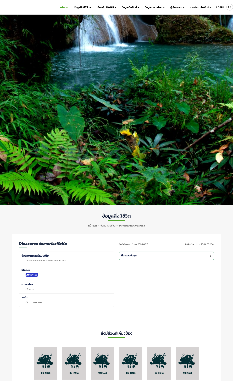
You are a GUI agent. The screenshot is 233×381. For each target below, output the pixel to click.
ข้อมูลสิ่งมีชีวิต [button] (82, 7)
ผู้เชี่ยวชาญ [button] (177, 7)
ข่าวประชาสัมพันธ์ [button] (200, 7)
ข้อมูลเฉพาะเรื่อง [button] (155, 7)
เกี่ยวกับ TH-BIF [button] (106, 7)
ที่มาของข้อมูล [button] (167, 256)
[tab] (167, 256)
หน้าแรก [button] (64, 7)
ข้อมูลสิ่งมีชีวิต (108, 225)
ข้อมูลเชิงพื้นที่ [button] (130, 7)
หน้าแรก (92, 225)
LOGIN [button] (220, 7)
